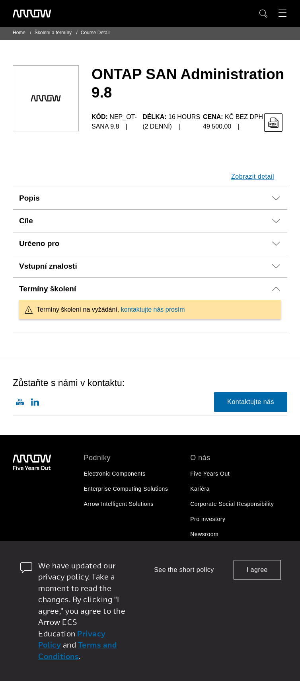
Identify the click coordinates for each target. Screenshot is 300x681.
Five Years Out (210, 473)
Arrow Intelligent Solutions (119, 504)
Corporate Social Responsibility (232, 504)
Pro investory (207, 519)
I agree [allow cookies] (257, 569)
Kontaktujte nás (250, 401)
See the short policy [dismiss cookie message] (184, 569)
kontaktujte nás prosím (153, 309)
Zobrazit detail (252, 176)
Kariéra (200, 489)
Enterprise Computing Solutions (126, 489)
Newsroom (204, 534)
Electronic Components (115, 473)
